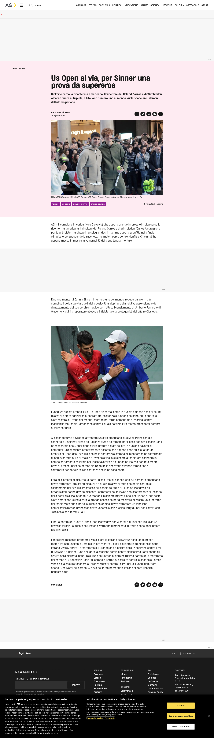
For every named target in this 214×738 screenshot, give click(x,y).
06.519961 (184, 690)
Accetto (181, 705)
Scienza (155, 5)
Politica (117, 5)
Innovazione (131, 5)
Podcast (125, 681)
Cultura (179, 5)
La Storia (153, 681)
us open (66, 204)
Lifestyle (167, 5)
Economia (104, 5)
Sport (205, 5)
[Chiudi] (209, 716)
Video (124, 674)
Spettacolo (192, 5)
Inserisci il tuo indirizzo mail (32, 679)
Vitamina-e (127, 690)
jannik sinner (98, 204)
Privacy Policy (155, 692)
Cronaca (81, 5)
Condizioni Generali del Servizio (29, 694)
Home (14, 68)
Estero (93, 5)
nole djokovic (80, 204)
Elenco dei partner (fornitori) (100, 718)
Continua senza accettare (181, 716)
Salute (144, 5)
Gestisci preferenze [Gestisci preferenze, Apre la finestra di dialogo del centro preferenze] (181, 726)
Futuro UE (126, 694)
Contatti (152, 685)
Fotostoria (126, 677)
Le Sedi (152, 677)
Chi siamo (153, 674)
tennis (55, 204)
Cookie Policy (155, 688)
